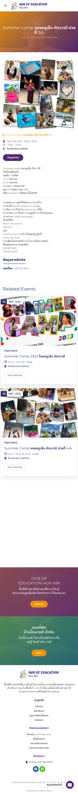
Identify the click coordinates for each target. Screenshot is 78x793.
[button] (13, 157)
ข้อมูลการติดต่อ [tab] (14, 260)
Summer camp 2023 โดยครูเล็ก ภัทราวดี (34, 356)
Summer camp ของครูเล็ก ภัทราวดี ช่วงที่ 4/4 (38, 448)
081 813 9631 (21, 268)
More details (15, 375)
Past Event (10, 350)
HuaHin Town (45, 790)
